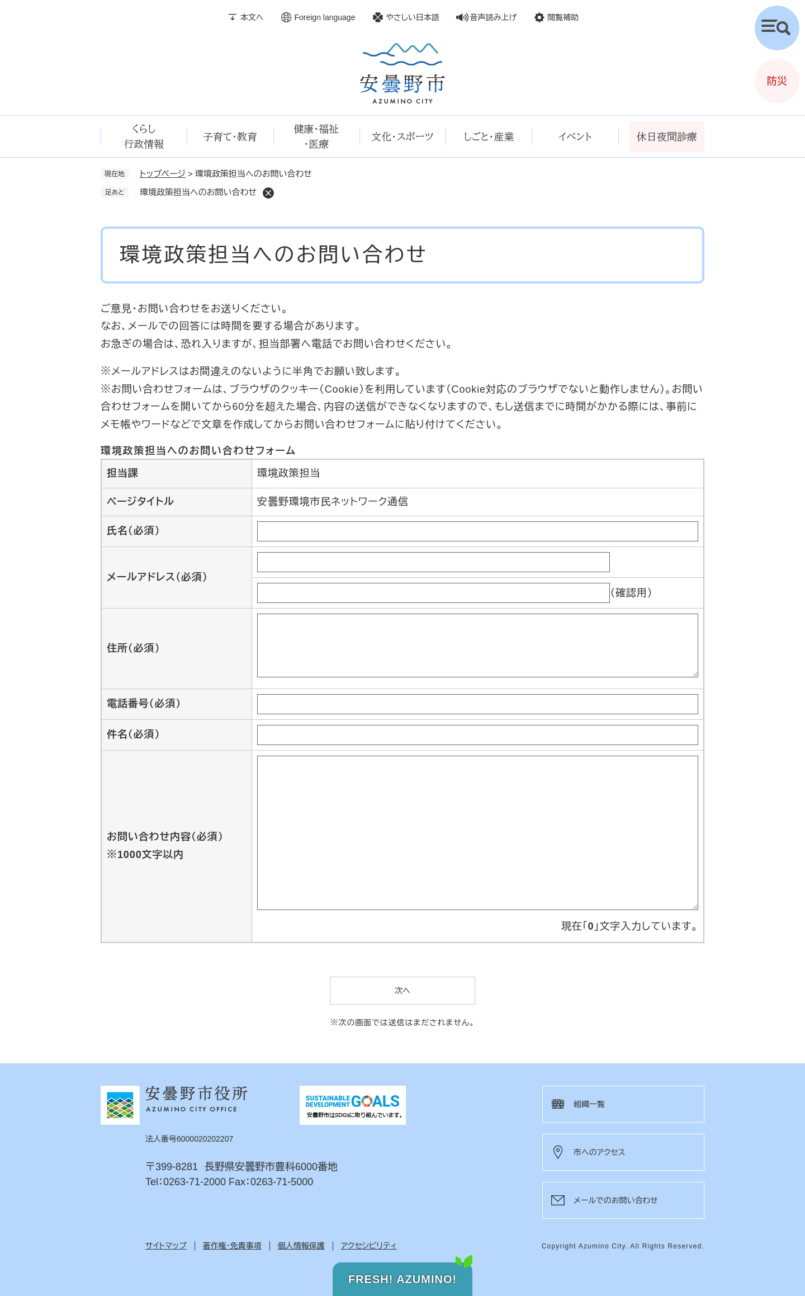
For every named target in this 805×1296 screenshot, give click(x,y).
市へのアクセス (599, 1152)
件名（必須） (133, 734)
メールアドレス (157, 577)
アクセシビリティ (369, 1245)
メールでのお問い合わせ (616, 1200)
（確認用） (631, 592)
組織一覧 (589, 1104)
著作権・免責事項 (232, 1245)
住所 (133, 648)
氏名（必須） (133, 530)
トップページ (163, 173)
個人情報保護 (301, 1245)
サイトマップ (166, 1245)
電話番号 (144, 703)
